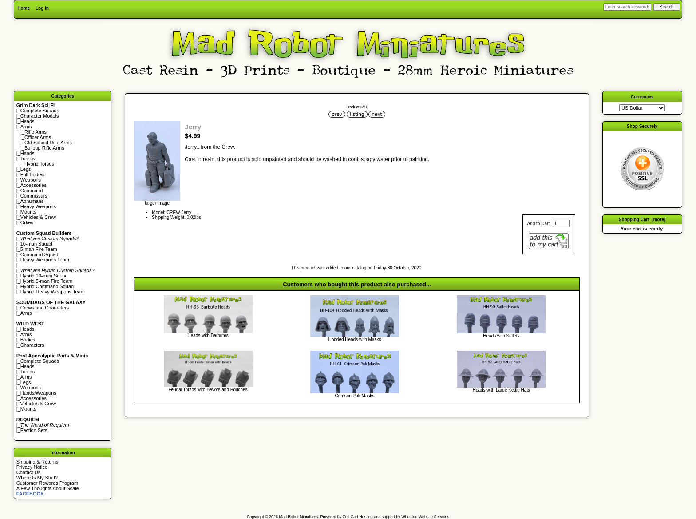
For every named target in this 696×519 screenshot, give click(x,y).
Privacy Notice (31, 467)
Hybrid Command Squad (47, 286)
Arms (26, 313)
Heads (27, 121)
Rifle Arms (35, 132)
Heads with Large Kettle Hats (501, 390)
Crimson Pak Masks (355, 395)
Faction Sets (33, 430)
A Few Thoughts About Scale (47, 488)
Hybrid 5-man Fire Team (46, 281)
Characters (32, 345)
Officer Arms (37, 137)
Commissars (33, 195)
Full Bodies (32, 174)
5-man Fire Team (38, 249)
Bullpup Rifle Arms (44, 148)
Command (31, 190)
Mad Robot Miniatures (298, 517)
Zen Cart (350, 517)
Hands (27, 153)
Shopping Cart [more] (642, 219)
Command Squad (39, 254)
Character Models (39, 116)
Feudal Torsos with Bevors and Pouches (207, 389)
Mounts (28, 211)
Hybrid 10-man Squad (44, 275)
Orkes (26, 222)
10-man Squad (36, 243)
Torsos (27, 158)
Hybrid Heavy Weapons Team (52, 291)
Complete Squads (39, 110)
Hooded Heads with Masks (354, 339)
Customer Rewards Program (47, 483)
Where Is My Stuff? (37, 477)
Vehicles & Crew (38, 217)
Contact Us (28, 472)
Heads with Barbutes (207, 335)
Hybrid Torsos (39, 163)
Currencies (642, 96)
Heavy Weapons (38, 206)
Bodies (28, 339)
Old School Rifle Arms (48, 142)
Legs (25, 169)
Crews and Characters (44, 307)
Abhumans (32, 201)
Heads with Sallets (501, 335)
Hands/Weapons (38, 393)
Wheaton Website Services (425, 517)
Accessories (33, 185)
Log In (42, 8)
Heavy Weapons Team (44, 259)
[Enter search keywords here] (627, 7)
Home (23, 8)
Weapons (30, 179)
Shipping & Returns (37, 461)
